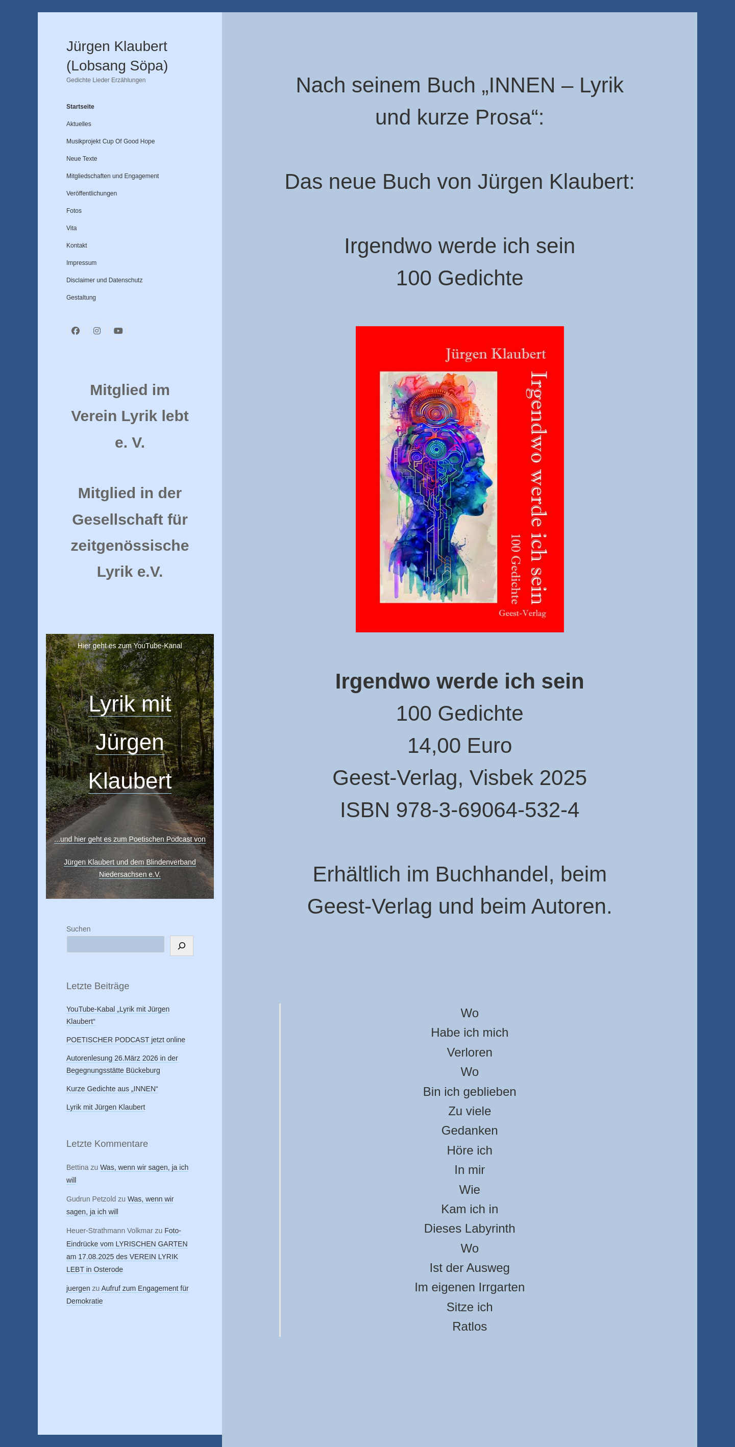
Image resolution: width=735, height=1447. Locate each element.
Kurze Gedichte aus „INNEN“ (112, 1089)
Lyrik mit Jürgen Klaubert (130, 742)
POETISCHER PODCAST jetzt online (125, 1040)
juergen (78, 1288)
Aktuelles (78, 124)
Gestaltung (81, 297)
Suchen (78, 929)
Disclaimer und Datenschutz (104, 280)
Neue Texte (81, 158)
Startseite (80, 106)
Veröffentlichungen (91, 193)
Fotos (74, 210)
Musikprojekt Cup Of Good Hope (110, 141)
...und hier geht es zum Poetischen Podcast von (130, 839)
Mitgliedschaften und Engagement (112, 176)
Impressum (81, 262)
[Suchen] (181, 946)
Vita (71, 228)
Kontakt (76, 245)
